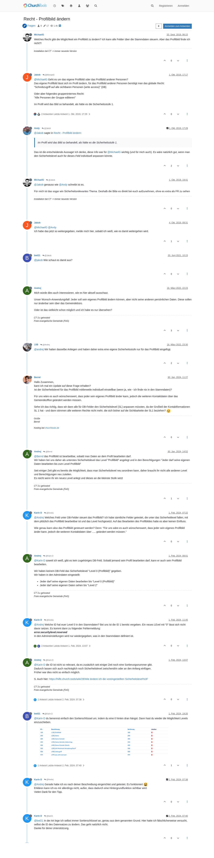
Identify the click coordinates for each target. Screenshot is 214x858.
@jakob (38, 260)
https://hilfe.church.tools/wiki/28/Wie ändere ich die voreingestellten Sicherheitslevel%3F (98, 679)
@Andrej (45, 345)
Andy (37, 128)
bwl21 (37, 255)
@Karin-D (39, 560)
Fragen (31, 25)
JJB (36, 344)
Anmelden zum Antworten (177, 26)
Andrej (37, 288)
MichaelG (39, 34)
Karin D (38, 513)
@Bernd (47, 452)
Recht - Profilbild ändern (67, 132)
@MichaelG (48, 75)
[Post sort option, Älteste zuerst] (159, 26)
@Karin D (48, 556)
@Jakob (46, 128)
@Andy (63, 184)
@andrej (39, 349)
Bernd (37, 377)
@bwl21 (48, 816)
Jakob (37, 75)
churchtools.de (52, 428)
